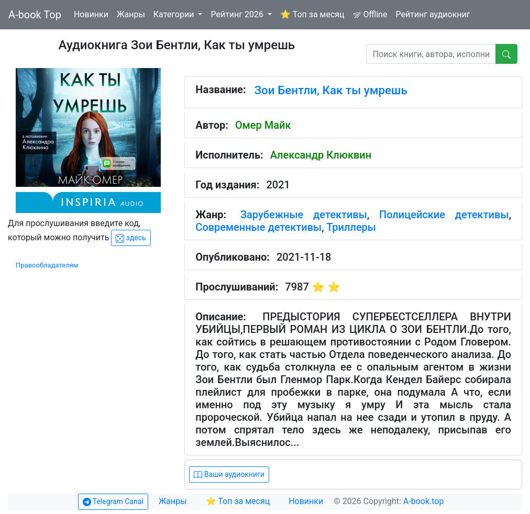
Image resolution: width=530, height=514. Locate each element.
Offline (370, 14)
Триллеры (351, 227)
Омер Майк (263, 125)
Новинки (91, 14)
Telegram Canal (113, 501)
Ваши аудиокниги (229, 474)
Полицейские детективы (444, 214)
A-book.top (423, 501)
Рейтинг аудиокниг (432, 14)
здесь (131, 237)
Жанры (131, 14)
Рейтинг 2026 (238, 14)
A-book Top (34, 14)
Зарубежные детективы (303, 214)
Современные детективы (258, 227)
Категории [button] (174, 14)
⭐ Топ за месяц (312, 14)
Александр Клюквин (321, 155)
